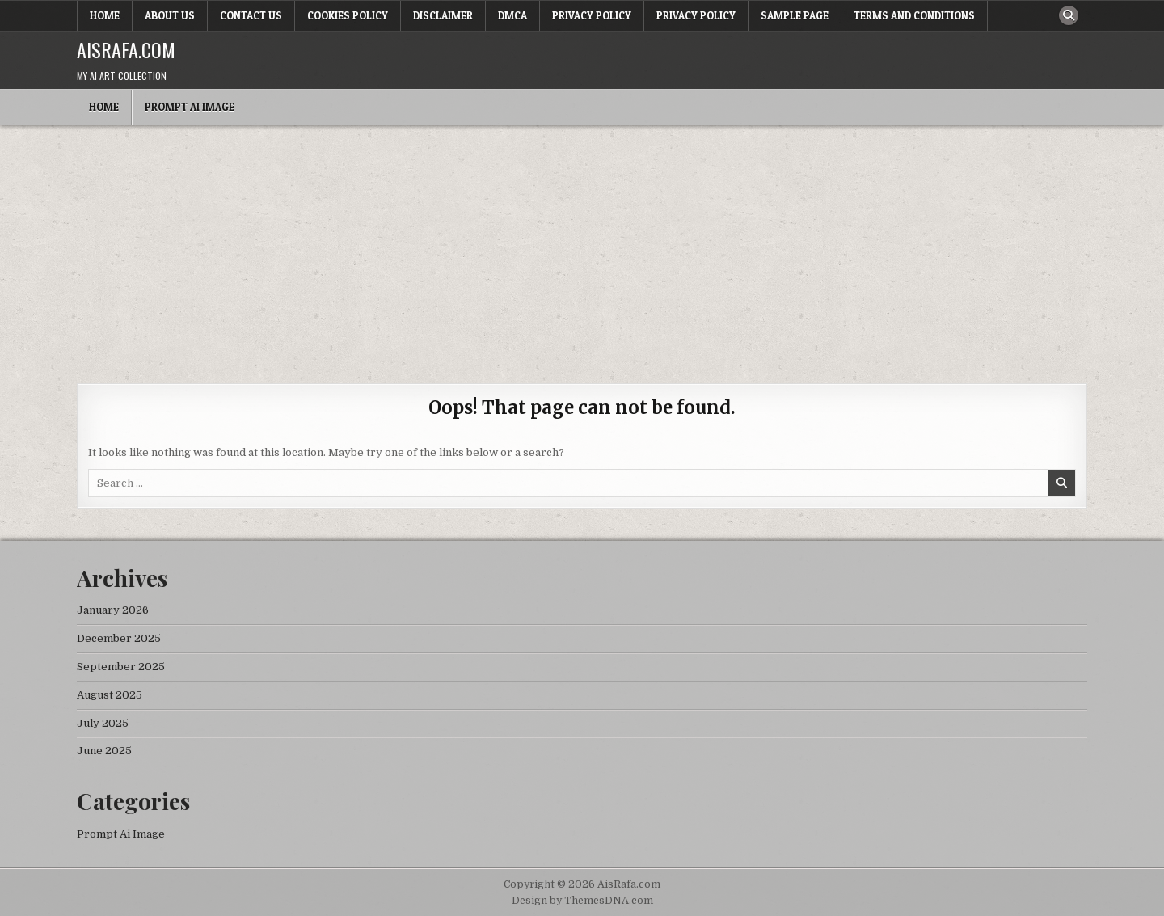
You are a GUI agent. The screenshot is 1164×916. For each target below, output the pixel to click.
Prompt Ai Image (189, 106)
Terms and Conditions (914, 15)
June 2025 (104, 751)
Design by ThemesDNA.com (582, 900)
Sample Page (795, 15)
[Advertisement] (582, 246)
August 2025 (109, 695)
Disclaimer (443, 15)
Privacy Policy (591, 15)
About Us (170, 15)
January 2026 (113, 610)
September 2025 (121, 667)
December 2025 (119, 638)
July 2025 (103, 723)
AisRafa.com (126, 49)
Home (105, 15)
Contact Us (251, 15)
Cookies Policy (347, 15)
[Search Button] (1068, 15)
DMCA (512, 15)
